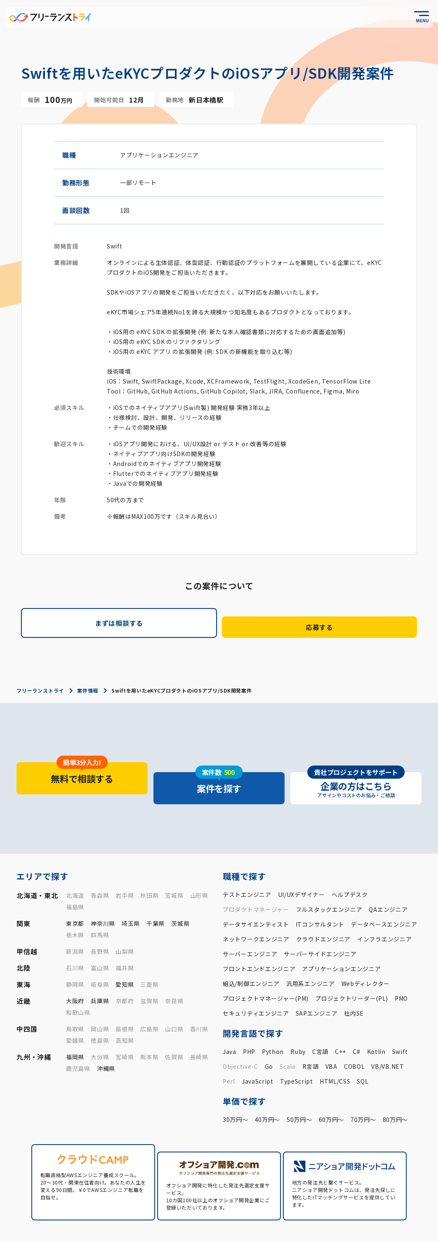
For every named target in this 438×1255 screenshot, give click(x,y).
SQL (362, 1055)
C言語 (320, 1026)
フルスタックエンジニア (329, 884)
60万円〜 (331, 1094)
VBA (331, 1041)
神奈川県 (103, 898)
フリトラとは (235, 1225)
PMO (401, 973)
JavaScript (257, 1055)
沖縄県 (106, 1043)
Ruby (298, 1026)
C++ (340, 1026)
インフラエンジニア (384, 913)
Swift (400, 1026)
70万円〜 (363, 1094)
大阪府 (75, 975)
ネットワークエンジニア (256, 913)
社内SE (354, 987)
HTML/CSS (335, 1055)
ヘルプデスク (350, 869)
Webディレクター (365, 958)
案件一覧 (193, 1225)
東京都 (75, 898)
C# (356, 1026)
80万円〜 (395, 1094)
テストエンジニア (247, 869)
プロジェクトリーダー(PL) (351, 973)
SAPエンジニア (317, 987)
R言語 (310, 1041)
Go (269, 1041)
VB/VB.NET (387, 1041)
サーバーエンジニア (250, 928)
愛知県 (124, 959)
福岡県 (75, 1031)
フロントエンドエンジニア (259, 943)
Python (273, 1026)
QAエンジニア (388, 884)
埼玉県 (131, 898)
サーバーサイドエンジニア (320, 928)
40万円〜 (267, 1094)
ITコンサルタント (320, 898)
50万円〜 (299, 1094)
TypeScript (296, 1055)
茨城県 (180, 898)
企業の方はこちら (397, 1225)
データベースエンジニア (384, 898)
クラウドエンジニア (323, 913)
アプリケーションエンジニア (341, 943)
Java (229, 1026)
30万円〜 (235, 1094)
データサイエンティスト (256, 898)
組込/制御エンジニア (251, 958)
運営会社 (309, 1238)
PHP (249, 1026)
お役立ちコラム (286, 1225)
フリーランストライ (40, 684)
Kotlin (376, 1026)
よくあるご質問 (340, 1225)
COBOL (354, 1041)
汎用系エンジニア (310, 958)
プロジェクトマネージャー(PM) (265, 973)
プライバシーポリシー (356, 1238)
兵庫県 (100, 975)
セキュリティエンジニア (256, 987)
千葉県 (155, 898)
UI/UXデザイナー (301, 869)
